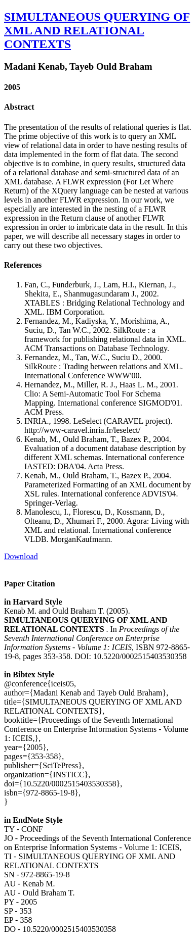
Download (21, 556)
